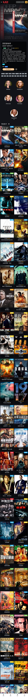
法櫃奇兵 (7, 588)
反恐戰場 (7, 356)
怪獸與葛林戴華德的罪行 (7, 239)
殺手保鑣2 (21, 682)
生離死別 (17, 73)
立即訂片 (8, 69)
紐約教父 (7, 309)
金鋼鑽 (21, 635)
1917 (21, 402)
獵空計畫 (7, 682)
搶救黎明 (21, 333)
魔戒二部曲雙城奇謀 (7, 286)
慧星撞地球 (7, 146)
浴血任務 (7, 519)
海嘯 (25, 73)
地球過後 (21, 472)
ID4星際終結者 (7, 193)
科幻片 (10, 73)
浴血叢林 (21, 565)
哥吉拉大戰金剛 (7, 402)
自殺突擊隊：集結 (7, 263)
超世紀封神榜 (21, 239)
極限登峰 (21, 449)
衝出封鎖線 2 (21, 170)
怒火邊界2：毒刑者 (21, 309)
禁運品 (7, 333)
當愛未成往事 (21, 426)
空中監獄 (21, 356)
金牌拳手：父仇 (7, 426)
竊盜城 (21, 519)
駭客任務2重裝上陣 (21, 286)
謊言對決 (7, 216)
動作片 (7, 73)
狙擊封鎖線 (7, 565)
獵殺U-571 (20, 658)
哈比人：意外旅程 (7, 495)
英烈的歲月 (7, 635)
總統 (20, 73)
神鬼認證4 (21, 263)
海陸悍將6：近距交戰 (7, 449)
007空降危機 (21, 495)
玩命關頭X (20, 193)
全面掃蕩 (21, 379)
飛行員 (13, 73)
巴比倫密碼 (21, 542)
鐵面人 (21, 612)
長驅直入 (21, 588)
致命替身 (7, 472)
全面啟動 (7, 542)
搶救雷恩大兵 (7, 658)
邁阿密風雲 (21, 216)
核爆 (23, 73)
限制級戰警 (7, 612)
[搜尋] (19, 2)
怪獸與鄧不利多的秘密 (7, 379)
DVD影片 (3, 73)
